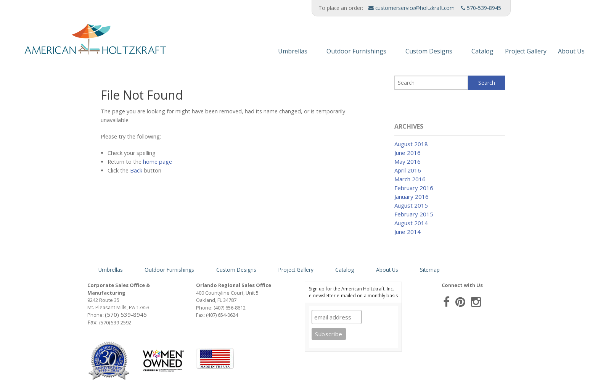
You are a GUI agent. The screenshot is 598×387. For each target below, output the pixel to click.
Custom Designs (428, 51)
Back (136, 170)
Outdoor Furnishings (356, 51)
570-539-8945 (481, 7)
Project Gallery (526, 51)
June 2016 (407, 152)
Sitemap (430, 269)
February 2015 (413, 214)
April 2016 (407, 170)
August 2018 (411, 144)
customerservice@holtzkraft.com (411, 7)
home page (157, 161)
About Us (571, 51)
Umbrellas (292, 51)
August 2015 (411, 205)
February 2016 (413, 188)
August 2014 (411, 223)
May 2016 (407, 161)
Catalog (482, 51)
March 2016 (410, 179)
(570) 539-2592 (115, 322)
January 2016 (411, 196)
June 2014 (407, 231)
